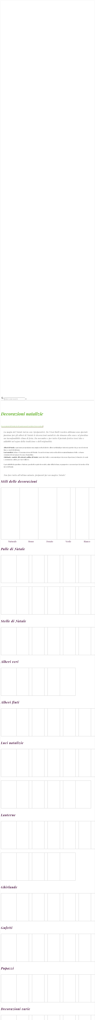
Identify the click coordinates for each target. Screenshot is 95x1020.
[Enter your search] (14, 399)
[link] (26, 399)
